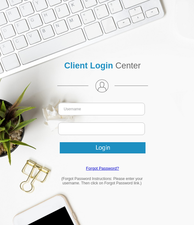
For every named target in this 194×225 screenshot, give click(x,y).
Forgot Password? (102, 168)
